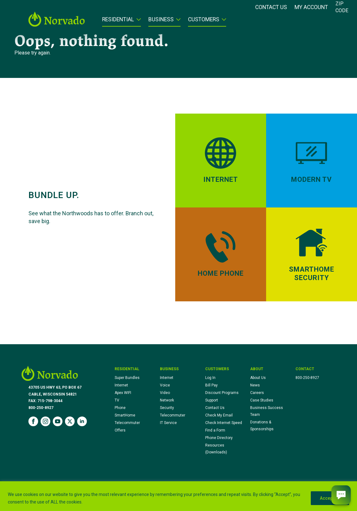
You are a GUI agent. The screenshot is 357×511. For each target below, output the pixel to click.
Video (165, 393)
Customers (203, 20)
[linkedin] (82, 421)
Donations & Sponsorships (262, 425)
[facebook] (33, 421)
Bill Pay (211, 385)
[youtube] (57, 421)
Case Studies (261, 400)
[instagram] (45, 421)
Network (167, 400)
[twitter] (70, 421)
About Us (258, 378)
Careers (257, 393)
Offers (120, 430)
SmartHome (125, 415)
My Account (311, 7)
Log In (210, 378)
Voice (165, 385)
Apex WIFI (123, 393)
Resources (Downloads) (216, 448)
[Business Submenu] (177, 21)
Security (167, 408)
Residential (118, 20)
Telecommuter (127, 423)
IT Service (168, 423)
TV (117, 400)
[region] (178, 496)
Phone (120, 408)
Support (211, 400)
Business (161, 20)
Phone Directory (219, 438)
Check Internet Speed (223, 423)
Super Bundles (127, 378)
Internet (121, 385)
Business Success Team (266, 411)
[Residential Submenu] (137, 21)
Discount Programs (222, 393)
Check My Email (219, 415)
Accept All (330, 498)
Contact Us (271, 7)
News (255, 385)
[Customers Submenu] (222, 21)
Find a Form (215, 430)
